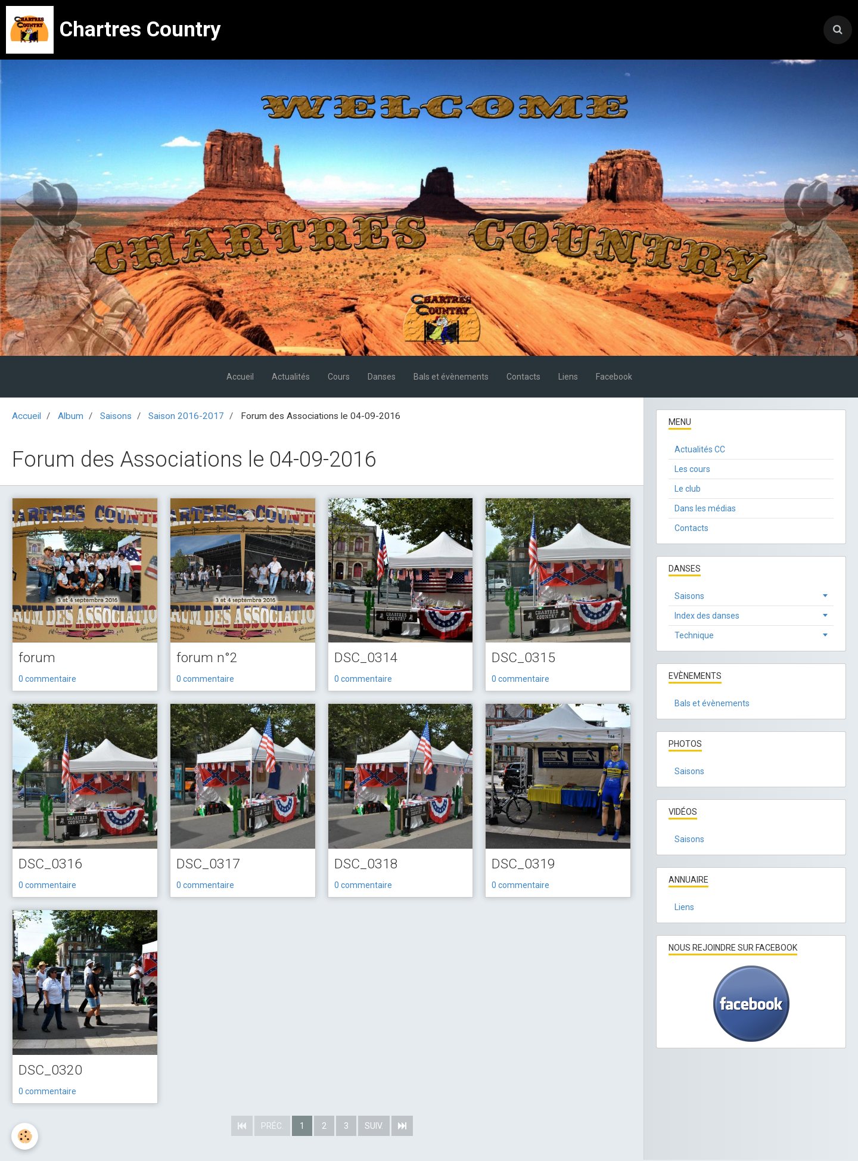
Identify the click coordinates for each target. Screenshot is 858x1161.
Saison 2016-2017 (186, 416)
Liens (568, 376)
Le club (687, 488)
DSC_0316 (51, 864)
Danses (382, 376)
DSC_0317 (209, 864)
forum (37, 658)
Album (70, 416)
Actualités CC (699, 449)
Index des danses (706, 615)
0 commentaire (47, 679)
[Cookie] (25, 1136)
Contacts (523, 376)
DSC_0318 (367, 864)
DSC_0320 (51, 1071)
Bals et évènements (451, 376)
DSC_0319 (524, 864)
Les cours (692, 469)
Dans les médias (705, 508)
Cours (339, 376)
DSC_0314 (367, 658)
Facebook (614, 376)
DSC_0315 (524, 658)
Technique (694, 635)
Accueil (240, 376)
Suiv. (374, 1127)
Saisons (116, 416)
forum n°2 (207, 658)
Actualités (291, 376)
